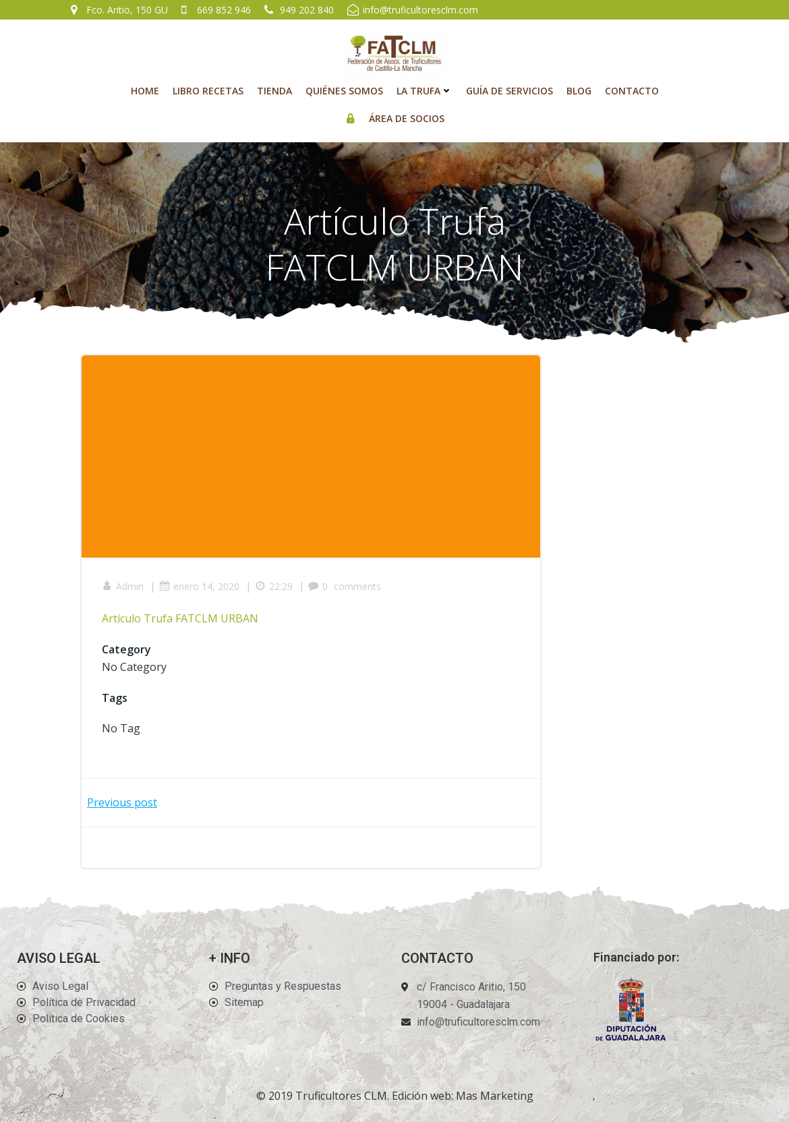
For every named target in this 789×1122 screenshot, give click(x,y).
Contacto (632, 90)
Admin (123, 586)
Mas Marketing (494, 1095)
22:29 (274, 586)
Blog (578, 90)
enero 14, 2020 (199, 586)
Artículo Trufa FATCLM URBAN (180, 618)
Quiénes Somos (344, 90)
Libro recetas (208, 90)
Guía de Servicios (509, 90)
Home (145, 90)
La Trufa (424, 90)
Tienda (274, 90)
